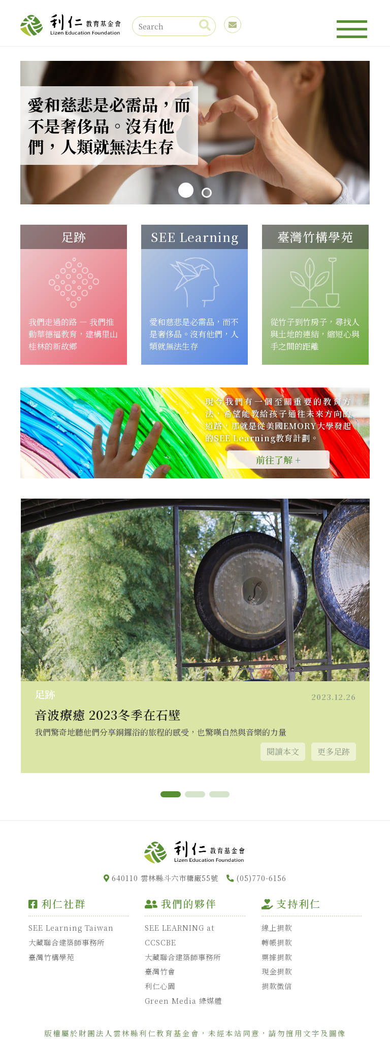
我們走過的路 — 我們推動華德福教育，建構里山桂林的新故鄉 (73, 334)
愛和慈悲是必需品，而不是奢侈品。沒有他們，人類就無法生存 (194, 334)
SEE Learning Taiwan (71, 927)
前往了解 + (278, 459)
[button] (170, 794)
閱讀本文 (283, 751)
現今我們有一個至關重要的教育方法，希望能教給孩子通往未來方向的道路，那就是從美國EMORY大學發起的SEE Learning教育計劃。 (278, 420)
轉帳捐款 (277, 942)
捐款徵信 (277, 985)
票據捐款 (277, 957)
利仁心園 (160, 985)
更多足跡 (333, 751)
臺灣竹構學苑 (51, 957)
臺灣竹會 (160, 971)
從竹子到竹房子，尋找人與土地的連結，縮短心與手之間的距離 (315, 334)
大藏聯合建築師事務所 (66, 942)
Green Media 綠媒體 (183, 1000)
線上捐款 (277, 927)
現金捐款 (277, 971)
